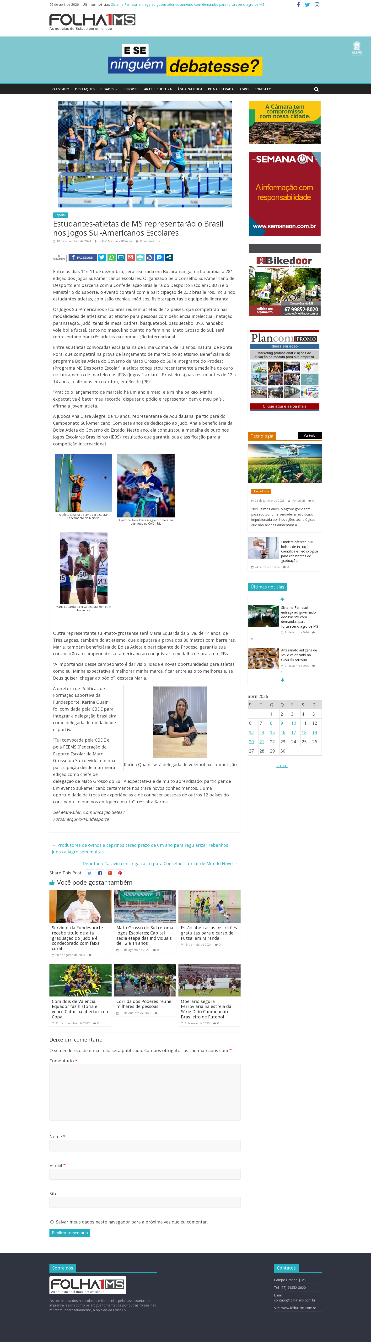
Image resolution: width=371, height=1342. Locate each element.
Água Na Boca (189, 89)
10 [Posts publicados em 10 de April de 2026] (293, 723)
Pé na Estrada (221, 89)
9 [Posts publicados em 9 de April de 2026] (281, 723)
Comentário (63, 1060)
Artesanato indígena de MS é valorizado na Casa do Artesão (299, 655)
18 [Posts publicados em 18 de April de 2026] (304, 732)
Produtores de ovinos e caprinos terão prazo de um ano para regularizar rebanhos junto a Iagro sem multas (140, 848)
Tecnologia (261, 491)
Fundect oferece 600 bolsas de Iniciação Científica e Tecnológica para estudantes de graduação (299, 551)
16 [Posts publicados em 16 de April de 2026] (282, 732)
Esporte (131, 89)
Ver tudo (310, 436)
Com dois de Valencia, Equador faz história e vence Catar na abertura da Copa (80, 1009)
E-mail (57, 1165)
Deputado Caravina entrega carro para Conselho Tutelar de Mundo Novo (160, 863)
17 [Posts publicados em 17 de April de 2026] (293, 732)
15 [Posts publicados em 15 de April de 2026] (272, 732)
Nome (57, 1136)
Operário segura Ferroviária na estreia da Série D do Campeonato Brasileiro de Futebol (206, 1009)
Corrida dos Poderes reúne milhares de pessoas (143, 1003)
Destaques (85, 89)
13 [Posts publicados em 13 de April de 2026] (251, 732)
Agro (244, 89)
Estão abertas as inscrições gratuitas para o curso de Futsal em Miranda (209, 933)
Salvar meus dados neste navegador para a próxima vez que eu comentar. (132, 1222)
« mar (282, 765)
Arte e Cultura (158, 89)
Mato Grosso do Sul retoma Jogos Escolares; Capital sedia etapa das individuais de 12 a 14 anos (144, 935)
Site (53, 1193)
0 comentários (148, 241)
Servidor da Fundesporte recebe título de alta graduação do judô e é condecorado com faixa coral (77, 938)
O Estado (60, 89)
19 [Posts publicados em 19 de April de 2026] (314, 732)
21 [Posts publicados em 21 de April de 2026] (261, 741)
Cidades (107, 89)
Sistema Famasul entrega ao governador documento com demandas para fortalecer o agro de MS (187, 4)
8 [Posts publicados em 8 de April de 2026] (271, 723)
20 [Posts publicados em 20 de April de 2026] (251, 741)
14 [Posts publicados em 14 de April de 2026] (261, 732)
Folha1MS (106, 241)
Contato (262, 89)
